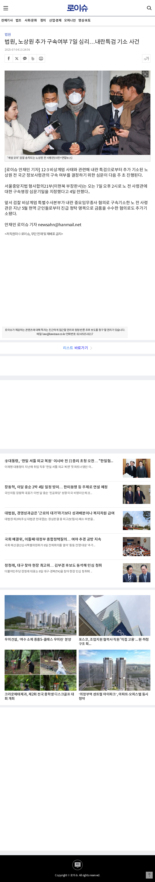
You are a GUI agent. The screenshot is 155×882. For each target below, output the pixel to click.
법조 (18, 20)
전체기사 (7, 20)
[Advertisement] (77, 285)
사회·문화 (31, 20)
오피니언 (70, 20)
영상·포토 (84, 20)
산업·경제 (55, 20)
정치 (43, 20)
